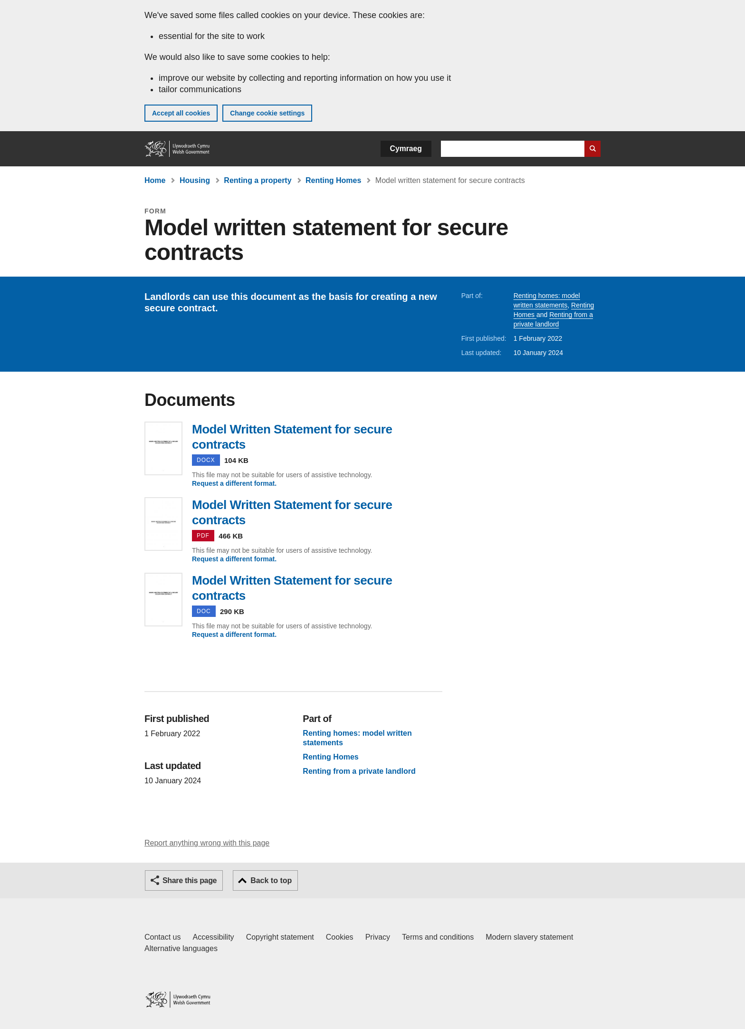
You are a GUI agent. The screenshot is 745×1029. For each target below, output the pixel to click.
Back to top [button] (271, 880)
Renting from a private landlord (359, 771)
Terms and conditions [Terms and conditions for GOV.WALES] (438, 937)
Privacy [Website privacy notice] (377, 937)
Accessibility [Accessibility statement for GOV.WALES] (213, 937)
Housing (195, 180)
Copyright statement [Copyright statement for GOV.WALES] (280, 937)
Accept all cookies (181, 113)
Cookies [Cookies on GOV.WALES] (339, 937)
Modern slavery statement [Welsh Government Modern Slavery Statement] (529, 937)
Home (154, 180)
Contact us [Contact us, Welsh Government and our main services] (162, 937)
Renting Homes (333, 180)
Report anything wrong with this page (206, 843)
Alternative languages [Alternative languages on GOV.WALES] (181, 948)
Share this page (189, 880)
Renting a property (257, 180)
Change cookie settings (267, 113)
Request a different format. (234, 483)
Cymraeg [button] (406, 148)
